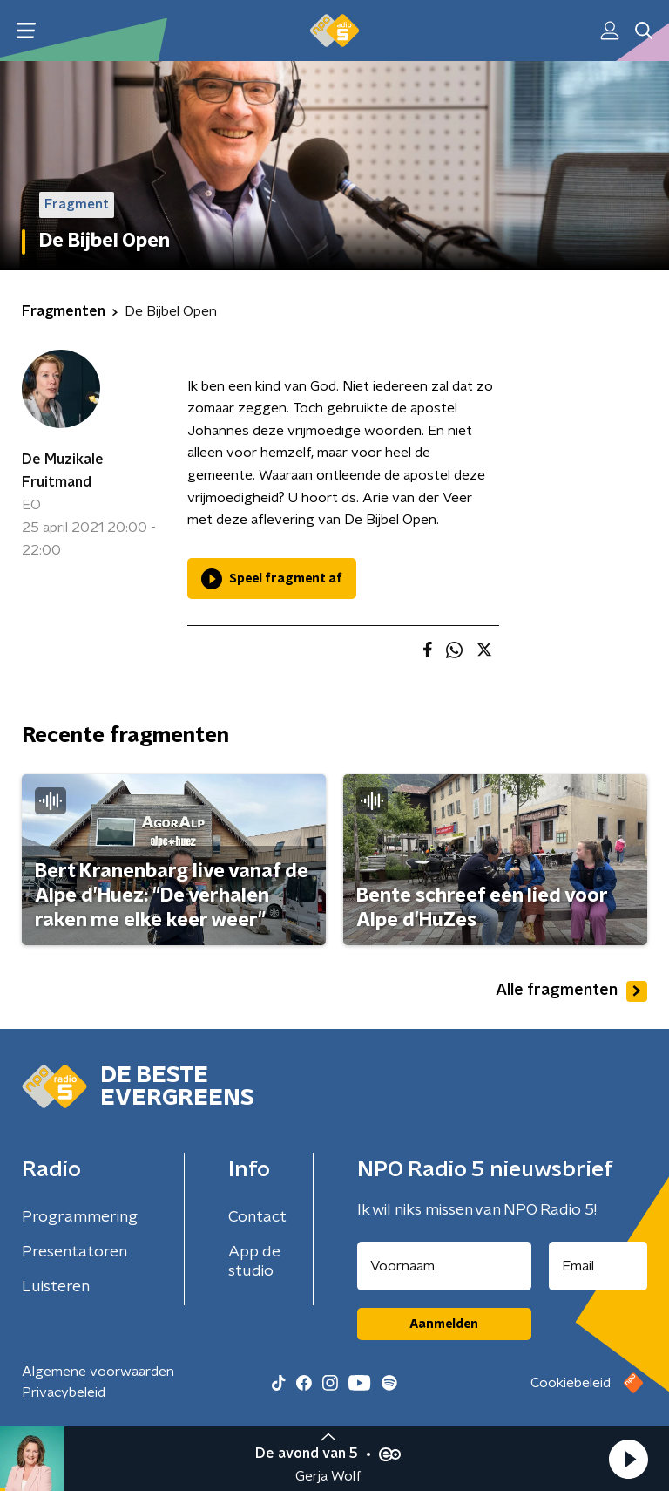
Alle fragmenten (571, 991)
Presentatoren (74, 1252)
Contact (257, 1217)
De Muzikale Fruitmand (63, 471)
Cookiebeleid (570, 1383)
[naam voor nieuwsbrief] (444, 1266)
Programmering (80, 1217)
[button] (628, 1459)
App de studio (254, 1261)
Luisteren (56, 1287)
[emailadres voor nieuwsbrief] (598, 1266)
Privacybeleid (63, 1392)
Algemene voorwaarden (98, 1372)
